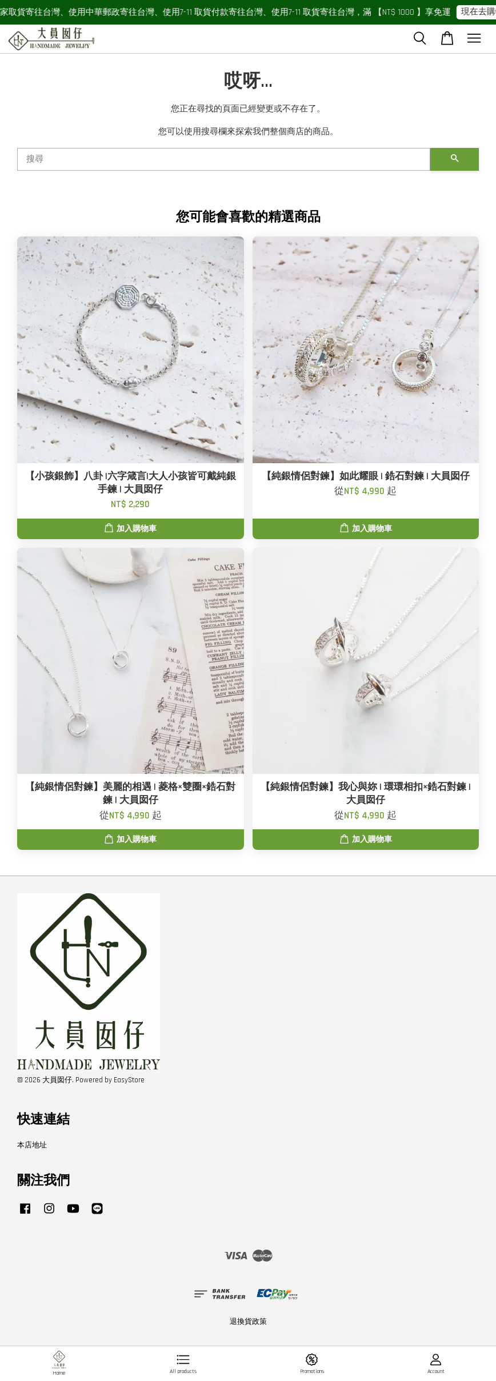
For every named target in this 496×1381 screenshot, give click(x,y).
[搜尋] (223, 159)
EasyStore (129, 1080)
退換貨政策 (248, 1321)
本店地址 (32, 1145)
